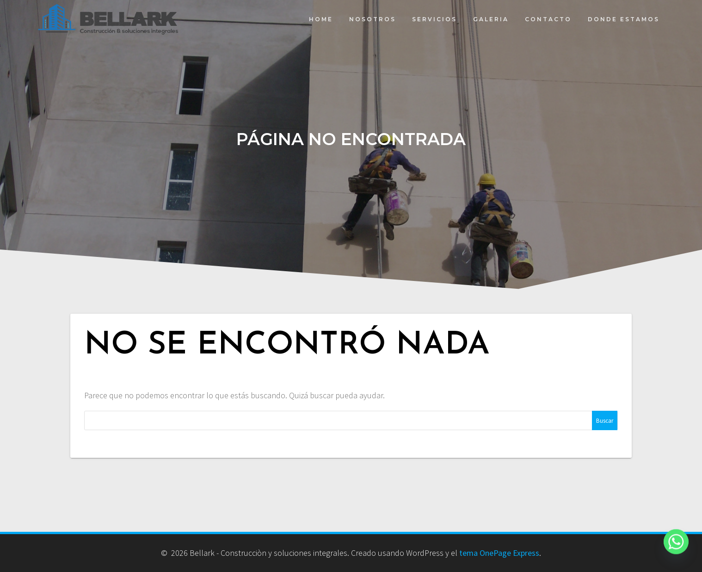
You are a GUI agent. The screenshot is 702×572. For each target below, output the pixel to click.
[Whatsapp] (676, 547)
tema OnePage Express (499, 553)
